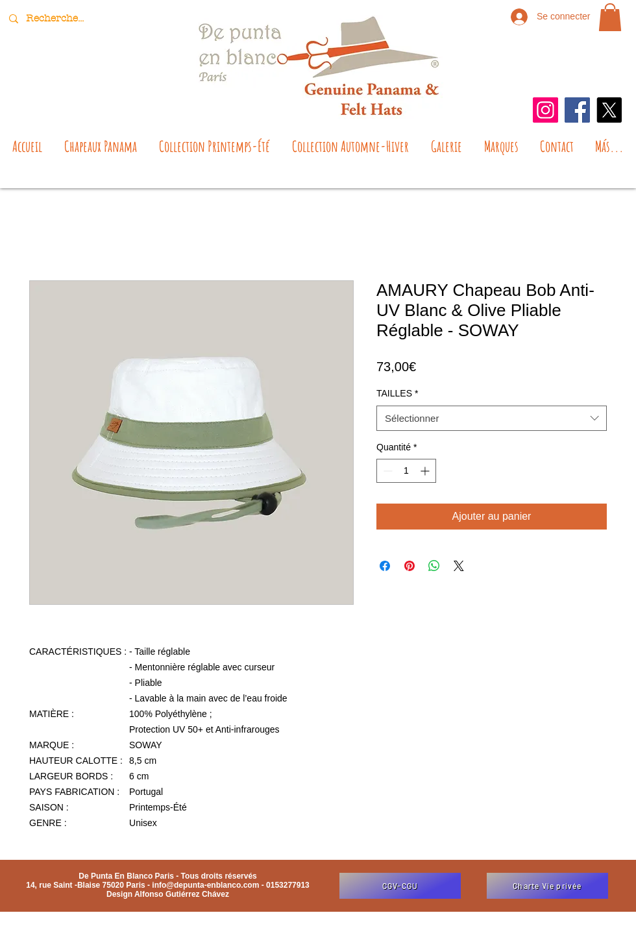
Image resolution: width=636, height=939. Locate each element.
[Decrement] (386, 470)
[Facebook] (577, 110)
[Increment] (426, 470)
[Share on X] (459, 566)
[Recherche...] (56, 18)
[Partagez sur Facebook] (385, 566)
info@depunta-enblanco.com (205, 885)
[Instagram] (545, 110)
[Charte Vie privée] (547, 886)
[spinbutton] (406, 470)
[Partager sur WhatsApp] (434, 566)
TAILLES (397, 393)
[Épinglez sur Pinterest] (409, 566)
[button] (610, 17)
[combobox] (491, 418)
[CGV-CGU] (400, 886)
